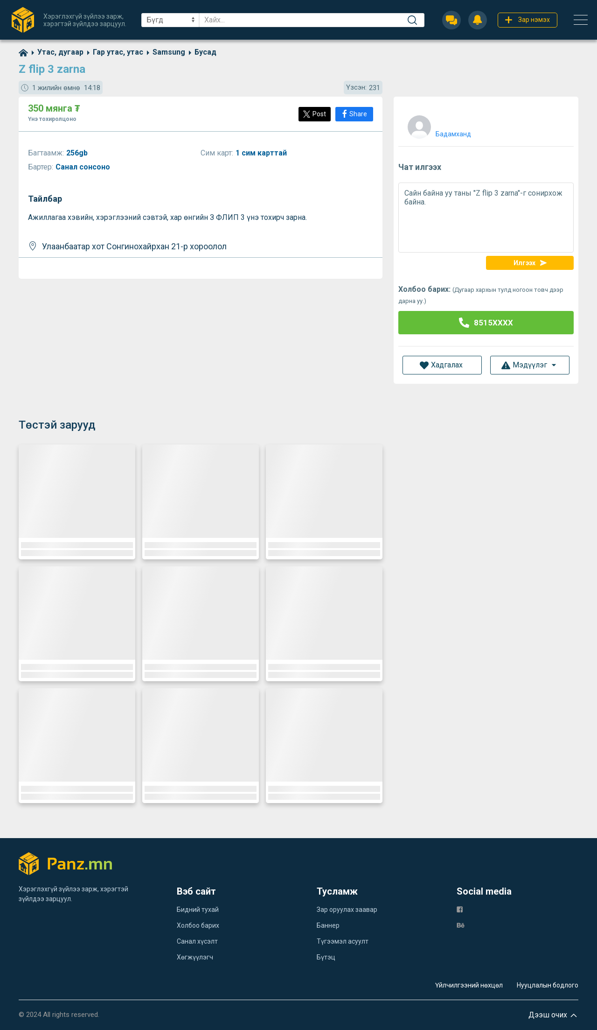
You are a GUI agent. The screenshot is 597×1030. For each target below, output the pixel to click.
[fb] (460, 909)
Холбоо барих (198, 925)
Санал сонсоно (84, 166)
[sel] (170, 20)
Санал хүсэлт (197, 941)
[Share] (354, 114)
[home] (23, 52)
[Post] (314, 114)
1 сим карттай (262, 152)
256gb (78, 152)
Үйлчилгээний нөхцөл (469, 985)
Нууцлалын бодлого (547, 985)
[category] (55, 52)
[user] (438, 125)
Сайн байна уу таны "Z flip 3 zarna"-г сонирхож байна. (486, 218)
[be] (461, 925)
